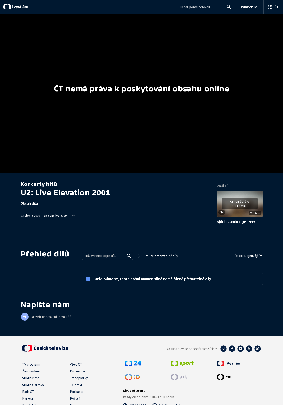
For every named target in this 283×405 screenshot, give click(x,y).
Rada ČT (28, 391)
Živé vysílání (31, 371)
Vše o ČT (76, 364)
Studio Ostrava (33, 385)
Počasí (75, 398)
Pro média (77, 371)
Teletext (76, 385)
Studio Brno (30, 378)
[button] (240, 205)
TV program (31, 364)
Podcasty (76, 391)
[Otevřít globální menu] (273, 7)
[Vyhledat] (129, 256)
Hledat (227, 8)
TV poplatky (79, 378)
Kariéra (27, 398)
